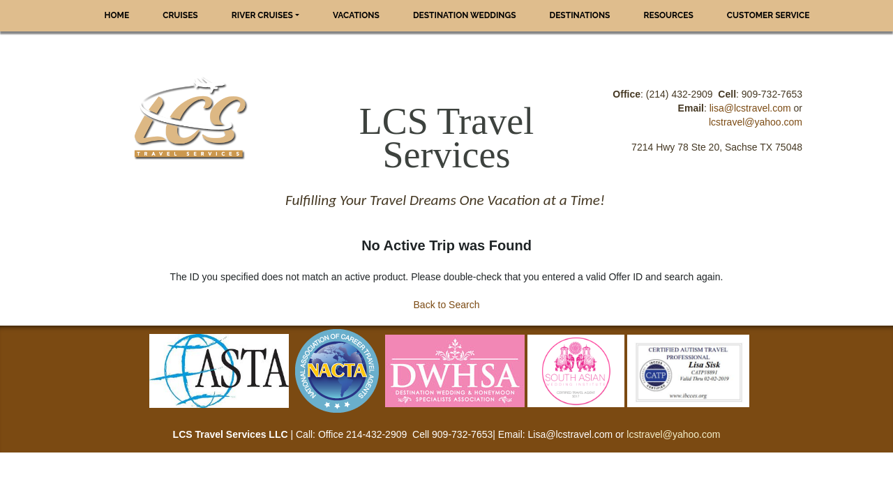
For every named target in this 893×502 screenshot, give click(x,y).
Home (117, 15)
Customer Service (768, 15)
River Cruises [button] (262, 15)
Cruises (180, 15)
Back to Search (447, 304)
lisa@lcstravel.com (750, 108)
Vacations (356, 15)
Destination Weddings (464, 15)
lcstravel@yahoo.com (755, 122)
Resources (668, 15)
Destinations (580, 15)
